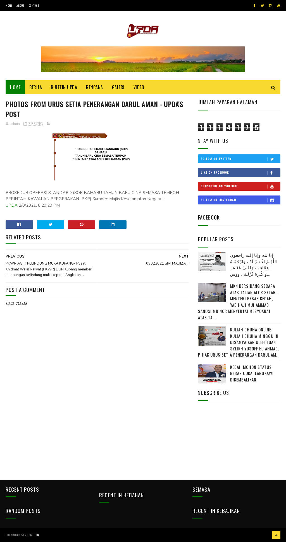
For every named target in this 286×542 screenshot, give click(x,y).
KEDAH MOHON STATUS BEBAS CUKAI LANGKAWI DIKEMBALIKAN (252, 373)
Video (139, 87)
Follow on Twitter (240, 159)
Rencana (94, 87)
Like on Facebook (240, 172)
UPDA (12, 205)
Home (9, 5)
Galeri (118, 87)
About (20, 5)
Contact (33, 5)
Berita (35, 87)
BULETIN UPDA (64, 87)
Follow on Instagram (240, 200)
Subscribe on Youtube (240, 186)
